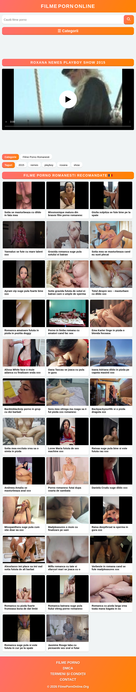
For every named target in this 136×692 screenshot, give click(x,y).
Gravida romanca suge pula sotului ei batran (65, 253)
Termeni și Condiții (68, 674)
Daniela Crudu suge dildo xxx (109, 487)
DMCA (68, 668)
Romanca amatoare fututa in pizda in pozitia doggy (21, 332)
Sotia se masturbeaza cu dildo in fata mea (22, 214)
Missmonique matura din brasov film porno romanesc (65, 214)
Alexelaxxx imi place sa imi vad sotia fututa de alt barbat (23, 568)
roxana (63, 165)
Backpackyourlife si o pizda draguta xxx (108, 410)
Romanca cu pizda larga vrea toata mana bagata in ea (109, 607)
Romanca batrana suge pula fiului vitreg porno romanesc (65, 607)
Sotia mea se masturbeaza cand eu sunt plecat (111, 253)
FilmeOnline (68, 6)
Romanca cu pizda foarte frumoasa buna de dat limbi (21, 607)
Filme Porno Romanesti (36, 157)
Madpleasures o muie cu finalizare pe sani (63, 528)
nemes (34, 165)
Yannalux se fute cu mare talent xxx (23, 253)
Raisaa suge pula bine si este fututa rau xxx (109, 450)
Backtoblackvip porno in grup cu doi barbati (22, 410)
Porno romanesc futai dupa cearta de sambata (64, 489)
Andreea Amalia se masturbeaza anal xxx (17, 489)
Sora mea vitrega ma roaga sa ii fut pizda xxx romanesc (67, 410)
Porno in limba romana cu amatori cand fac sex (63, 332)
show (77, 165)
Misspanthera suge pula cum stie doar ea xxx (22, 528)
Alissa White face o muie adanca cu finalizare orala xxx (22, 371)
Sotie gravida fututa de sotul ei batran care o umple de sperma (67, 292)
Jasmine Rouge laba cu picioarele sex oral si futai (63, 646)
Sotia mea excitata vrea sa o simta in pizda (21, 450)
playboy (48, 165)
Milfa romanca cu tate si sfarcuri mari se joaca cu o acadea (64, 569)
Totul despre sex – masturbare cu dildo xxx (110, 292)
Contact (68, 679)
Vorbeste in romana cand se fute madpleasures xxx (109, 568)
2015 (21, 165)
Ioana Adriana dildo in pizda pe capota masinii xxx (110, 371)
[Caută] (129, 19)
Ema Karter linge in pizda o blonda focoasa (108, 332)
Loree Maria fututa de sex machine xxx (63, 450)
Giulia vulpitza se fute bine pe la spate (111, 214)
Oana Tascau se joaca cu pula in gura (66, 371)
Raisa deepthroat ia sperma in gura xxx (110, 528)
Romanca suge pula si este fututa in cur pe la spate (20, 646)
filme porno (68, 662)
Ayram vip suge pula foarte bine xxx (23, 292)
